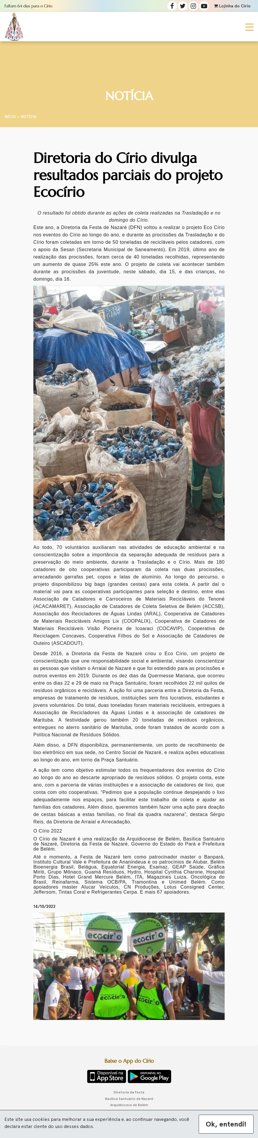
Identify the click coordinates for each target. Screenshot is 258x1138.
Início (10, 117)
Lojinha (232, 6)
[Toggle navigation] (249, 26)
